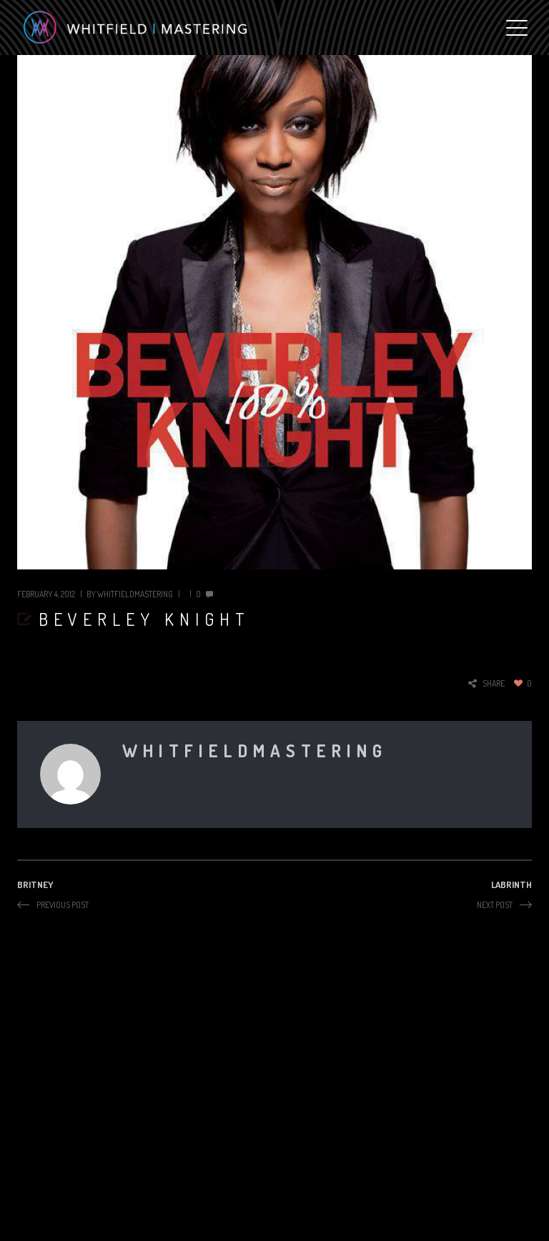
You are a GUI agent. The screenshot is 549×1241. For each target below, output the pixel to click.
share (494, 683)
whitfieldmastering (135, 594)
